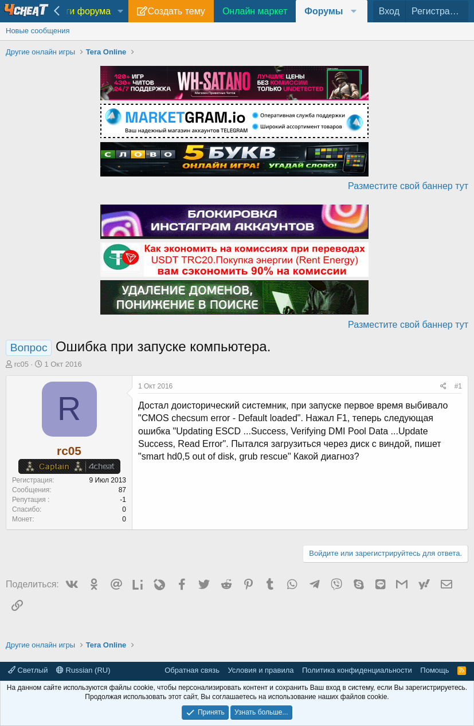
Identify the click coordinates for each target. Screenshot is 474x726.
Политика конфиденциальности (357, 670)
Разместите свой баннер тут (408, 186)
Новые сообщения (38, 30)
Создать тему (176, 11)
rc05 (21, 364)
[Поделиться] (443, 386)
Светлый (28, 670)
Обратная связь (192, 670)
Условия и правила (260, 670)
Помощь (434, 670)
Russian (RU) (83, 670)
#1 (458, 386)
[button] (120, 11)
